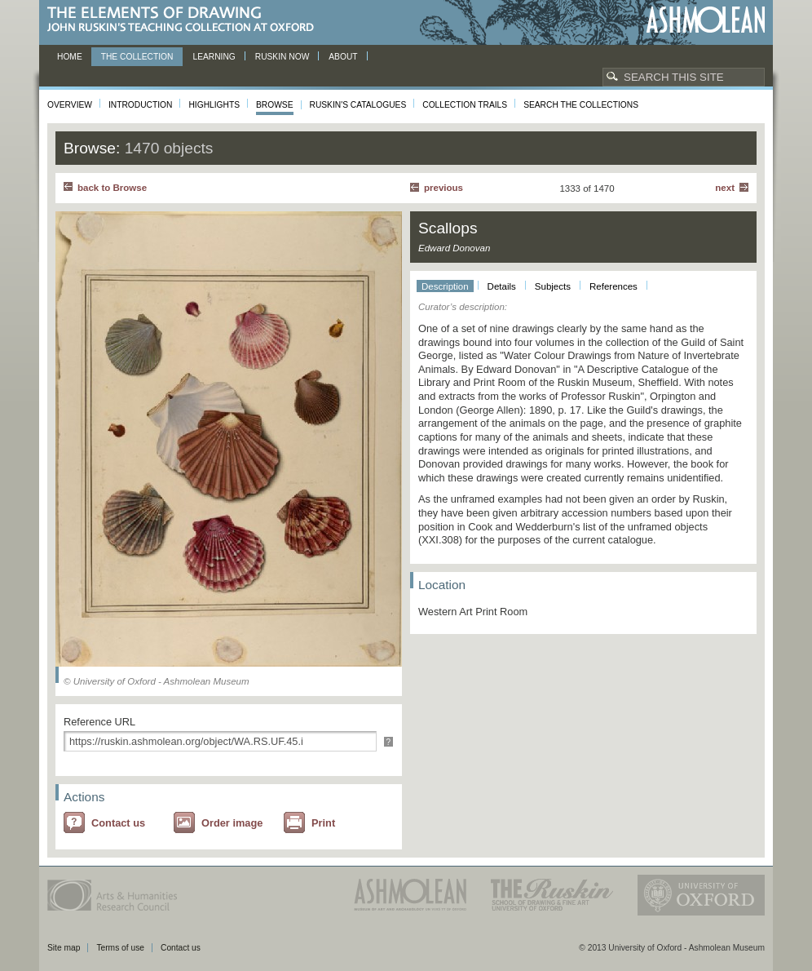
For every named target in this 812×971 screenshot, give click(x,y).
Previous (443, 188)
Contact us (118, 823)
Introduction (140, 104)
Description (445, 286)
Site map (63, 947)
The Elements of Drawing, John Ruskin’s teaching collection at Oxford (185, 20)
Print (323, 823)
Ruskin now (282, 56)
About (343, 56)
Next (725, 188)
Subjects (553, 286)
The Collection (137, 56)
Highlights (214, 104)
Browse (274, 104)
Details (502, 286)
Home (69, 56)
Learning (213, 56)
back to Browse (112, 188)
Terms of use (120, 947)
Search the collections (580, 104)
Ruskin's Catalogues (358, 104)
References (613, 286)
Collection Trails (464, 104)
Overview (69, 104)
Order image (232, 823)
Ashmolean (706, 20)
